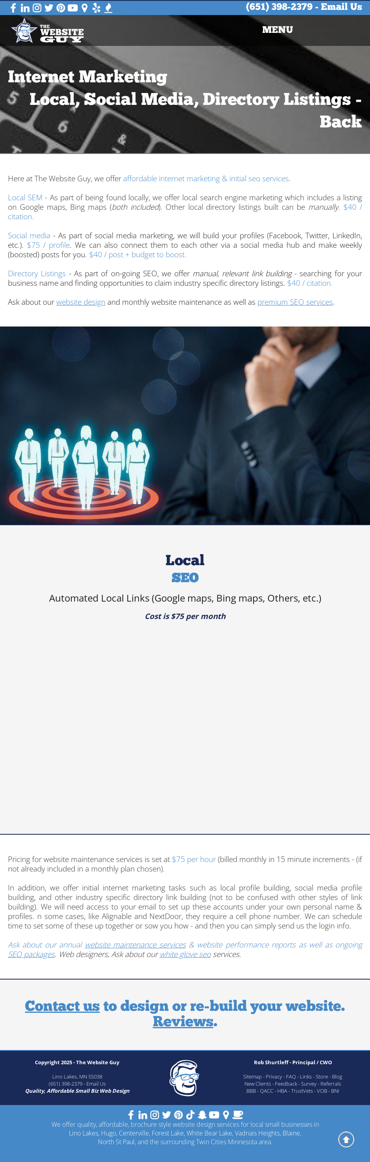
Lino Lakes (83, 1133)
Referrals (330, 1083)
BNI (335, 1090)
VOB (322, 1090)
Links (306, 1076)
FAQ (291, 1076)
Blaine (291, 1133)
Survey (309, 1083)
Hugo (108, 1133)
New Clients (257, 1083)
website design (80, 302)
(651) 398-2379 (279, 7)
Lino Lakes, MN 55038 (77, 1076)
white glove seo (185, 954)
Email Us (341, 7)
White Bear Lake (209, 1133)
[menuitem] (277, 30)
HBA (282, 1090)
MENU (277, 30)
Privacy (274, 1076)
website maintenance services (135, 945)
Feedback (286, 1083)
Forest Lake (168, 1133)
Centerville (134, 1133)
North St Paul (116, 1141)
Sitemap (252, 1076)
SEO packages (31, 954)
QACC (266, 1090)
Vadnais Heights (257, 1133)
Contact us (62, 1007)
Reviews (183, 1022)
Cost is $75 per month (185, 616)
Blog (337, 1076)
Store (322, 1076)
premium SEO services (295, 302)
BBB (251, 1090)
